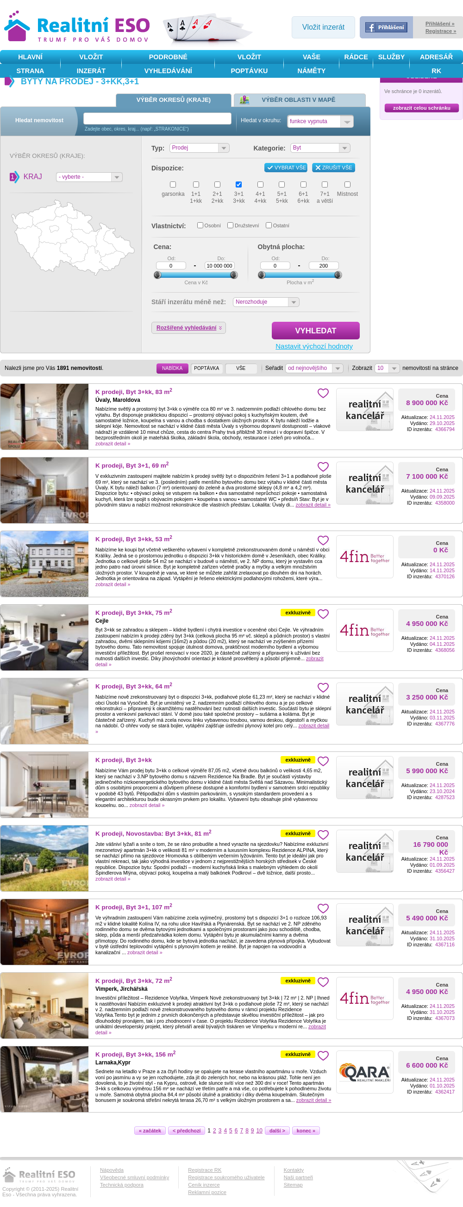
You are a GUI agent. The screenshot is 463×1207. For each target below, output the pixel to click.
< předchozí (189, 1130)
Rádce (356, 57)
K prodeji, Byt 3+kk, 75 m (133, 612)
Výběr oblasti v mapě (299, 99)
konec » (308, 1130)
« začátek (152, 1130)
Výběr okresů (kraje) (174, 99)
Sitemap (293, 1185)
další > (279, 1130)
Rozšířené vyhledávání (186, 328)
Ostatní (281, 225)
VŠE (240, 368)
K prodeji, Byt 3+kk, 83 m (133, 391)
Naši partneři (298, 1177)
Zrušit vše (337, 167)
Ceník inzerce (203, 1185)
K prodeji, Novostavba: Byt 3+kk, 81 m (153, 833)
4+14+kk (261, 197)
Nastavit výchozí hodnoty (314, 346)
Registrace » (441, 31)
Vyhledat (327, 330)
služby (391, 57)
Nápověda (112, 1170)
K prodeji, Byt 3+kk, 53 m (133, 539)
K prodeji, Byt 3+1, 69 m (132, 465)
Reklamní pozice (207, 1192)
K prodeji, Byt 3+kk (123, 760)
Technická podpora (122, 1185)
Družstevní (247, 225)
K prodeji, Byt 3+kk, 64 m (133, 686)
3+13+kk (239, 197)
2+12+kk (218, 197)
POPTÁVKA (206, 368)
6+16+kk (303, 197)
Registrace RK (204, 1170)
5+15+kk (282, 197)
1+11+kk (196, 197)
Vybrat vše (290, 167)
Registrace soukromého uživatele (226, 1177)
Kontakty (294, 1170)
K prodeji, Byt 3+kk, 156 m (135, 1054)
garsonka (173, 194)
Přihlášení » (440, 23)
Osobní (213, 225)
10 (260, 1130)
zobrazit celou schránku (421, 108)
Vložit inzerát (323, 27)
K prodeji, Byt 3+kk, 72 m (133, 980)
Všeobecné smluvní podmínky (134, 1177)
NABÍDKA (172, 368)
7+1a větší (325, 197)
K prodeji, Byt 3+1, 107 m (133, 907)
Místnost (347, 194)
